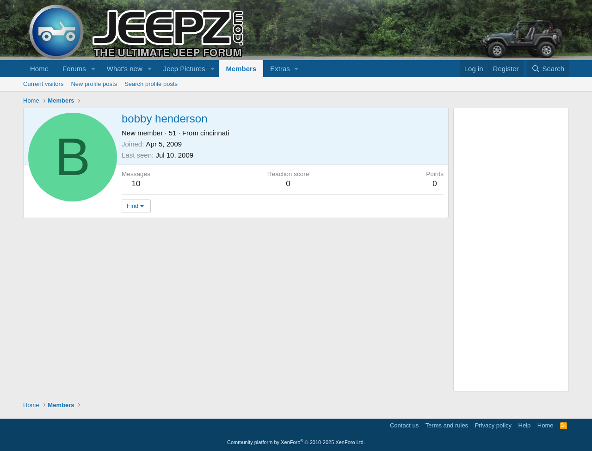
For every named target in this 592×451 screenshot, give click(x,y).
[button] (93, 68)
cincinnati (214, 133)
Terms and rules (447, 425)
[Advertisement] (511, 249)
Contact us (404, 425)
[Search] (548, 68)
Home (39, 69)
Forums (74, 69)
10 (136, 183)
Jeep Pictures (184, 69)
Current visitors (43, 83)
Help (524, 425)
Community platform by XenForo (296, 442)
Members (241, 69)
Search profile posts (151, 83)
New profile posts (94, 83)
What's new (124, 69)
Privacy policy (493, 425)
